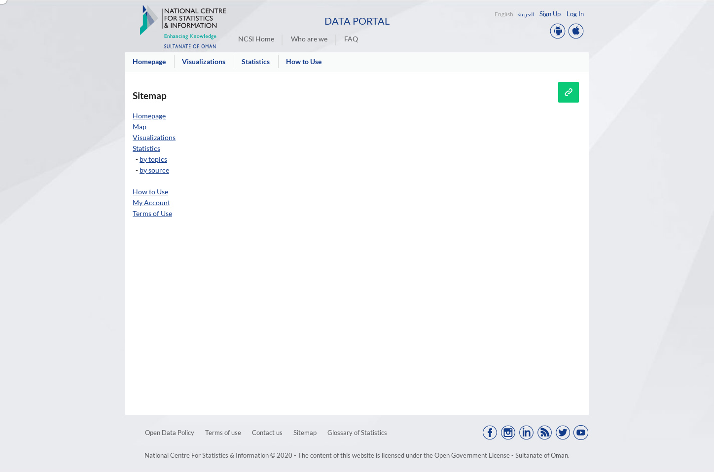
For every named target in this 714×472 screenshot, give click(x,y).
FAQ (351, 39)
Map (139, 126)
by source (154, 170)
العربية (526, 14)
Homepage (149, 115)
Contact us (267, 432)
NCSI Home (256, 39)
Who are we (309, 39)
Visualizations (154, 137)
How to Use (150, 191)
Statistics (146, 148)
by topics (153, 159)
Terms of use (223, 432)
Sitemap (305, 432)
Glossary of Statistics (357, 432)
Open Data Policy (169, 432)
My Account (151, 202)
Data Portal (357, 21)
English (504, 14)
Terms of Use (152, 213)
